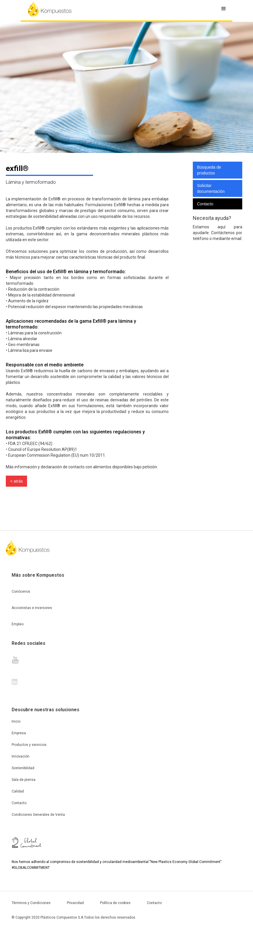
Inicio (16, 721)
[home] (50, 8)
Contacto (205, 204)
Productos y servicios (29, 745)
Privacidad (75, 903)
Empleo (18, 624)
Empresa (19, 733)
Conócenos (21, 591)
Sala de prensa (23, 780)
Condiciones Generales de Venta (38, 815)
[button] (223, 8)
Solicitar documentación (211, 188)
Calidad (18, 791)
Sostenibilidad (23, 768)
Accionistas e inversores (32, 608)
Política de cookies (115, 903)
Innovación (20, 756)
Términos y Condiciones (31, 903)
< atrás (16, 481)
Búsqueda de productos (209, 170)
